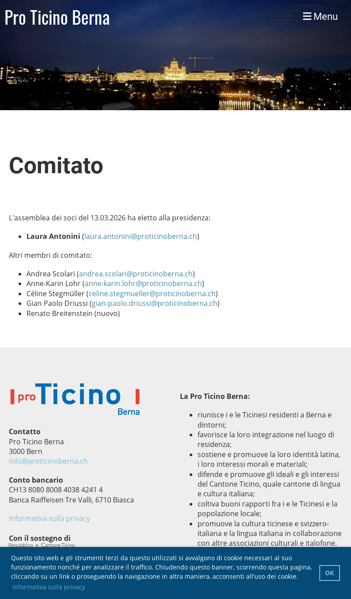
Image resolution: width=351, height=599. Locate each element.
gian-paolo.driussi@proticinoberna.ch (154, 303)
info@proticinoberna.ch (48, 461)
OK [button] (329, 573)
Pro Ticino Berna (57, 16)
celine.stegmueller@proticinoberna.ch (152, 293)
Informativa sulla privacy (49, 518)
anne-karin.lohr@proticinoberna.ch (143, 283)
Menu (320, 16)
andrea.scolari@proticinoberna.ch (136, 274)
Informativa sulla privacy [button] (48, 587)
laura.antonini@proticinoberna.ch (140, 236)
